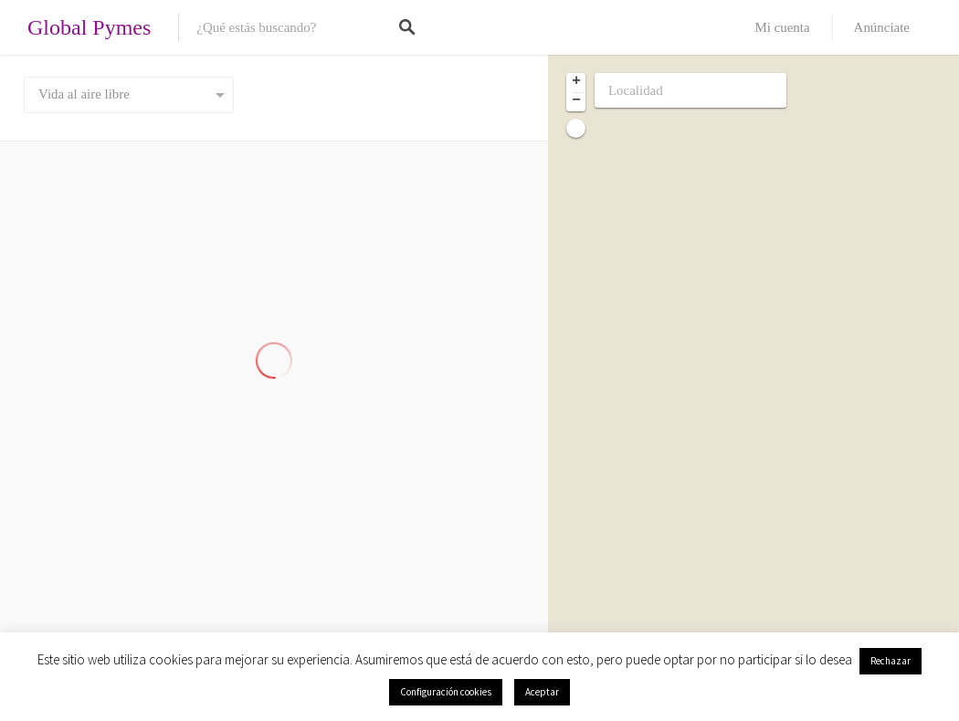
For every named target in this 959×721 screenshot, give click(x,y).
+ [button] (576, 82)
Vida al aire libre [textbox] (84, 94)
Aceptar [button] (542, 691)
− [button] (576, 101)
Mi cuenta (781, 27)
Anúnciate (882, 27)
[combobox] (129, 95)
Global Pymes (89, 27)
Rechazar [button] (890, 660)
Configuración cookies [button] (445, 691)
